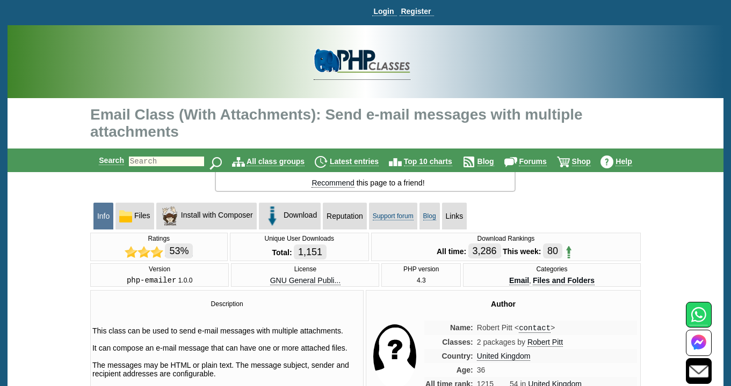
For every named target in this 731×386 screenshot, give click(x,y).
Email (519, 281)
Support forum (393, 216)
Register (416, 11)
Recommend (333, 183)
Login (383, 11)
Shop (590, 161)
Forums (541, 161)
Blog (495, 161)
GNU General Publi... (305, 281)
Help (633, 161)
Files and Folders (564, 281)
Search (102, 160)
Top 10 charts (437, 161)
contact (535, 330)
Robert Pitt (545, 344)
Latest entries (363, 161)
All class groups (285, 161)
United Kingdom (504, 358)
